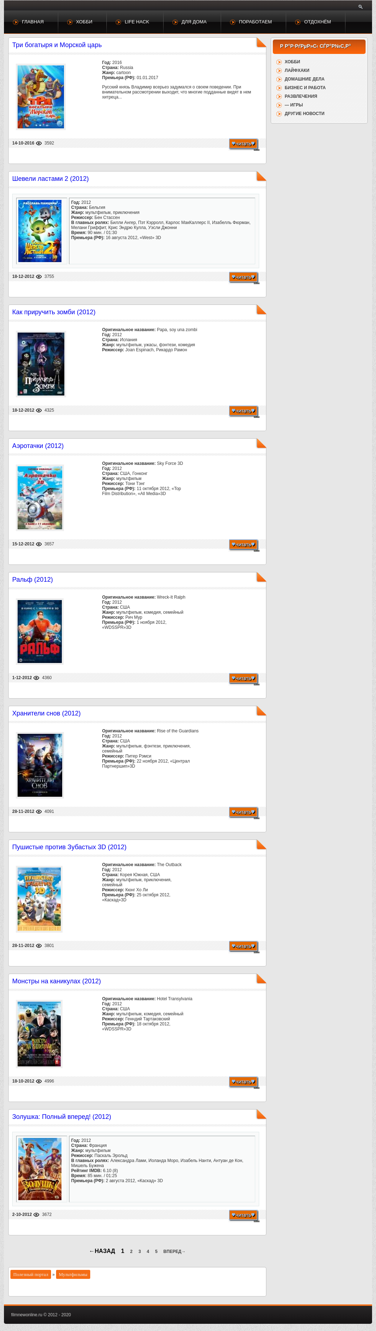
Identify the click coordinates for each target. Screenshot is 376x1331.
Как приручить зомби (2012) (54, 312)
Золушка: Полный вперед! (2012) (61, 1116)
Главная (33, 21)
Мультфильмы (73, 1274)
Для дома (194, 21)
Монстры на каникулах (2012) (56, 981)
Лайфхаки (297, 70)
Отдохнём (317, 21)
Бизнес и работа (305, 87)
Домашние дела (305, 79)
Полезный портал (30, 1274)
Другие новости (305, 113)
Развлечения (301, 96)
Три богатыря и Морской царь (57, 45)
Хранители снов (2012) (46, 713)
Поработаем (255, 21)
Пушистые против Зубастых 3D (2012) (69, 847)
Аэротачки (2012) (38, 445)
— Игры (294, 105)
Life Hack (137, 21)
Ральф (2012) (32, 579)
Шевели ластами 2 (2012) (50, 178)
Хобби (84, 21)
